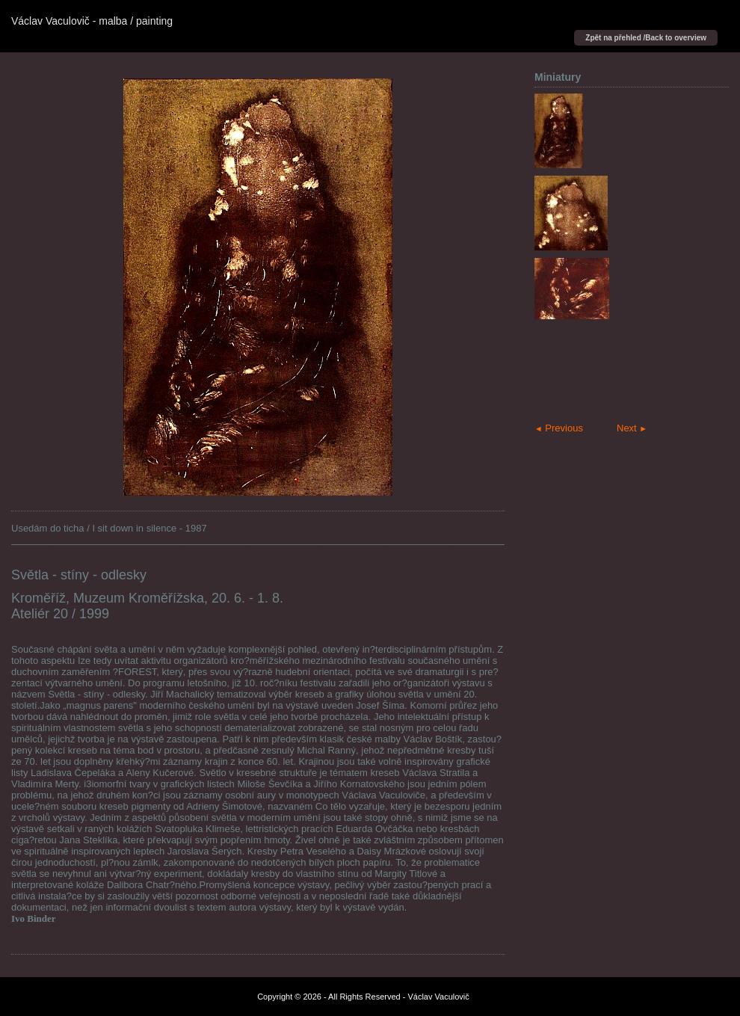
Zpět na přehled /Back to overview (645, 38)
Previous (558, 428)
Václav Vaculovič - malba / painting (92, 21)
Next (632, 428)
